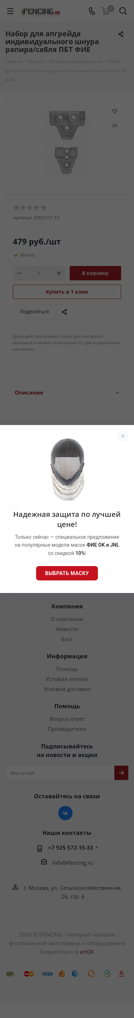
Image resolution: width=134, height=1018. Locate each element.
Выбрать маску (67, 573)
